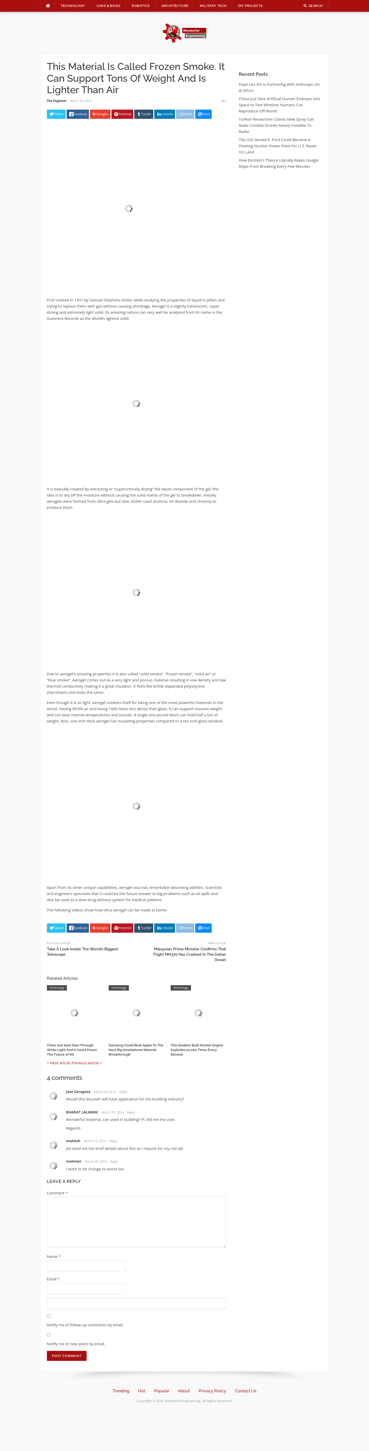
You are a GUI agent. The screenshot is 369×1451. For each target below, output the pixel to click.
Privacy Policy (212, 1391)
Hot (141, 1391)
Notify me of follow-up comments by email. (85, 1324)
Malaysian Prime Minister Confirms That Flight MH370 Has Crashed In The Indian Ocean (189, 954)
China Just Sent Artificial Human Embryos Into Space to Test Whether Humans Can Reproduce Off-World (279, 104)
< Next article (58, 1062)
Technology (73, 6)
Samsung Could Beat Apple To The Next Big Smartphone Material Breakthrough (136, 1049)
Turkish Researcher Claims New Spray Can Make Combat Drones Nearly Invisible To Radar (276, 125)
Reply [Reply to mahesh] (113, 1141)
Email (53, 1278)
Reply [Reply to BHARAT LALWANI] (131, 1112)
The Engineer (57, 101)
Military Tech (213, 6)
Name (54, 1256)
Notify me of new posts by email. (76, 1343)
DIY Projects (250, 6)
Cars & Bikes (108, 6)
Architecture (175, 6)
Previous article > (86, 1062)
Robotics (141, 6)
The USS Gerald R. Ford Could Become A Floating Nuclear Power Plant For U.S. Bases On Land (278, 145)
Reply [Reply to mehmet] (114, 1161)
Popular (161, 1391)
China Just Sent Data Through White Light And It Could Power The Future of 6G (72, 1049)
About (184, 1391)
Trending (120, 1391)
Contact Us (246, 1391)
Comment (57, 1192)
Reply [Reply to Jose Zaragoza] (123, 1092)
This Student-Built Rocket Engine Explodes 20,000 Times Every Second (197, 1049)
